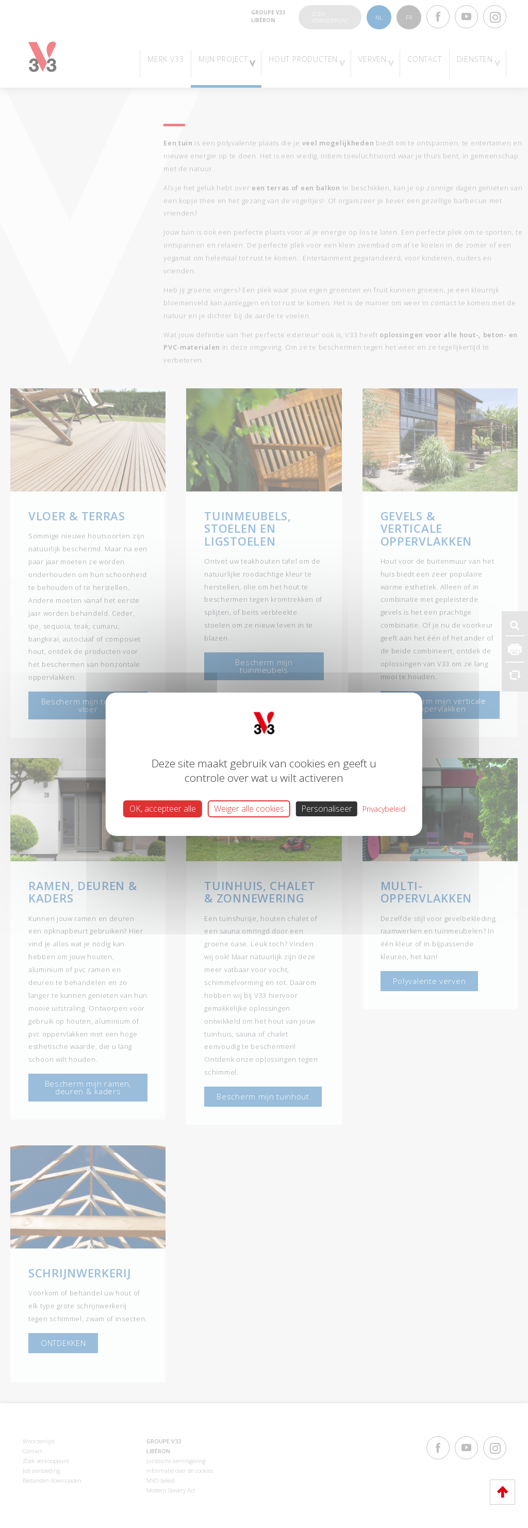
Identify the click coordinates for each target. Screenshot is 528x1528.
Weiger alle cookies (249, 808)
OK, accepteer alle (162, 808)
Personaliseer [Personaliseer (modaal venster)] (326, 808)
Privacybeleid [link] (383, 808)
